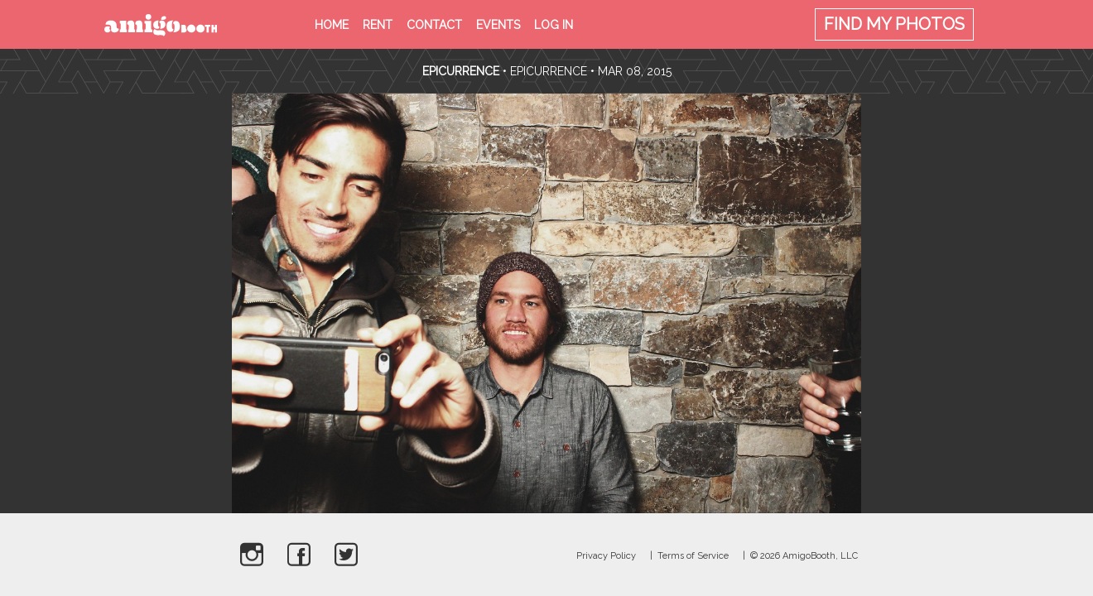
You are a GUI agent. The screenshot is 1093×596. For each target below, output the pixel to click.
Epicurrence (462, 71)
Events (498, 24)
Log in (553, 24)
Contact (434, 24)
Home (332, 24)
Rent (377, 24)
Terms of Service (693, 555)
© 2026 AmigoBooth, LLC (804, 555)
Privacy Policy (606, 555)
